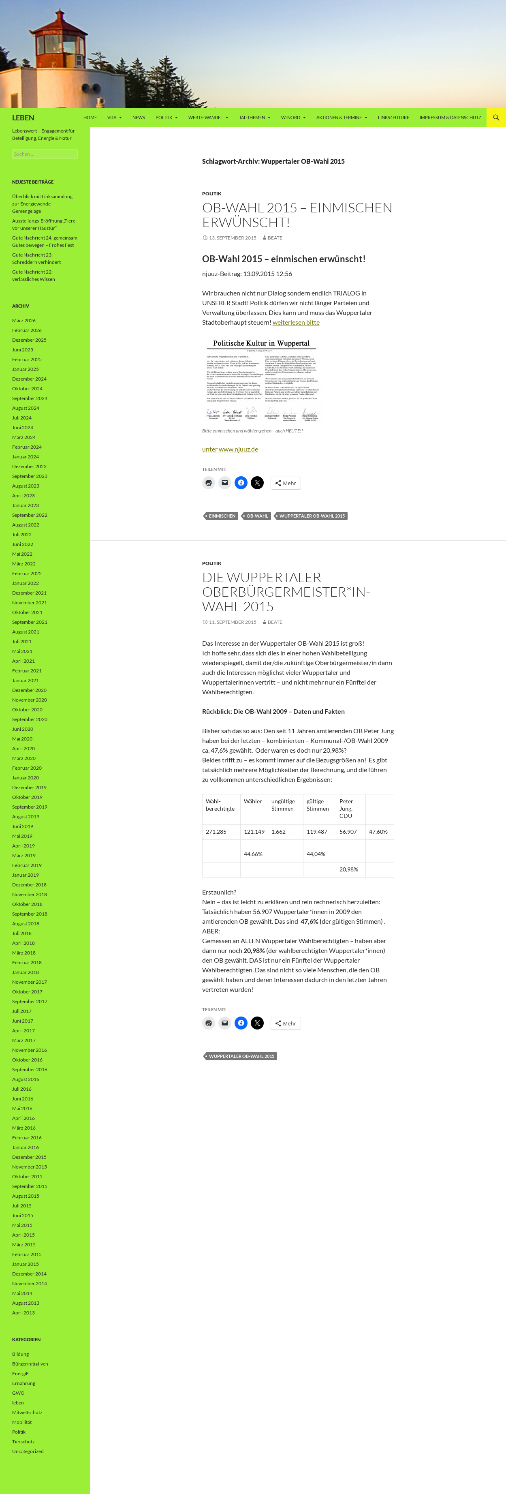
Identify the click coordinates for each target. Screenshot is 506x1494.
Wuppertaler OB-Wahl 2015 (312, 515)
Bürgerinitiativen (30, 1364)
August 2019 (25, 816)
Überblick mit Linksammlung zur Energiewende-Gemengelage (42, 203)
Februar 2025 (27, 359)
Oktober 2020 (27, 709)
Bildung (20, 1354)
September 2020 (29, 719)
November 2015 (29, 1167)
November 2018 (29, 894)
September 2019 (29, 807)
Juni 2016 (22, 1099)
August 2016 (25, 1079)
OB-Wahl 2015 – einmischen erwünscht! (297, 214)
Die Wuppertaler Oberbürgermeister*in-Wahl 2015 (286, 591)
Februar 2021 (27, 671)
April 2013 (23, 1313)
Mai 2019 (22, 836)
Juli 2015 (22, 1206)
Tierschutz (23, 1441)
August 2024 (25, 408)
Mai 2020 (22, 739)
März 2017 (24, 1040)
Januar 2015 (25, 1264)
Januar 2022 (25, 583)
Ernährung (23, 1383)
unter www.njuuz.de (230, 449)
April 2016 (23, 1118)
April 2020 (23, 748)
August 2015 (25, 1196)
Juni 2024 (22, 427)
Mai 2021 (22, 651)
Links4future (393, 117)
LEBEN (23, 117)
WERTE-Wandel (205, 117)
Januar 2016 (25, 1147)
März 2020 (24, 758)
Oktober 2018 (27, 904)
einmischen (222, 515)
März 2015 (24, 1244)
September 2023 (29, 476)
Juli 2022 (22, 534)
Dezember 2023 (29, 466)
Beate (275, 238)
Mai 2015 (22, 1225)
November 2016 (29, 1050)
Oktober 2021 (27, 612)
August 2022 (25, 525)
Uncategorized (28, 1451)
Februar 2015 (27, 1254)
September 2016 (29, 1069)
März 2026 (24, 320)
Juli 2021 (22, 641)
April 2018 (23, 943)
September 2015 (29, 1186)
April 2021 (23, 661)
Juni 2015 (22, 1215)
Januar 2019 (25, 875)
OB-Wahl (257, 515)
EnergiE (20, 1373)
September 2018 (29, 914)
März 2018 (24, 953)
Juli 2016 (22, 1089)
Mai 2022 (22, 554)
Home (90, 117)
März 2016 (24, 1128)
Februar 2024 (27, 447)
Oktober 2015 (27, 1176)
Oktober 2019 (27, 797)
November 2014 (29, 1283)
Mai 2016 (22, 1108)
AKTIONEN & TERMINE (339, 117)
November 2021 (29, 602)
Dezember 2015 (29, 1157)
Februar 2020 (27, 768)
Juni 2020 (22, 729)
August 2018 (25, 923)
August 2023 (25, 486)
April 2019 (23, 846)
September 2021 (29, 622)
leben (18, 1403)
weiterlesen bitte (296, 322)
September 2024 (29, 398)
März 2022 (24, 564)
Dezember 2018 (29, 885)
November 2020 (29, 700)
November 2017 (29, 982)
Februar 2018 (27, 962)
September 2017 (29, 1001)
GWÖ (18, 1393)
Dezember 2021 (29, 593)
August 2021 (25, 632)
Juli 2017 (22, 1011)
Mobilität (22, 1422)
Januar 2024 (25, 457)
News (138, 117)
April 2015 (23, 1235)
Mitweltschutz (27, 1412)
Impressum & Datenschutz (450, 117)
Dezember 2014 (29, 1274)
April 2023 (23, 495)
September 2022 (29, 515)
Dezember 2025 (29, 340)
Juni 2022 (22, 544)
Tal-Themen (252, 117)
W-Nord (290, 117)
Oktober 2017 (27, 992)
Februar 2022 (27, 573)
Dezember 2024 (29, 379)
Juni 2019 (22, 826)
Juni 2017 (22, 1021)
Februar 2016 (27, 1137)
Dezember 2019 (29, 787)
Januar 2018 (25, 972)
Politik (164, 117)
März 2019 (24, 855)
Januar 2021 (25, 680)
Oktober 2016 (27, 1060)
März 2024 (24, 437)
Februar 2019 (27, 865)
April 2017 (23, 1030)
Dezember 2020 (29, 690)
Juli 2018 (22, 933)
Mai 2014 (22, 1293)
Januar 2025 (25, 369)
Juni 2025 (22, 350)
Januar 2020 (25, 778)
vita (111, 117)
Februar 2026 (27, 330)
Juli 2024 (22, 418)
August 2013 (25, 1303)
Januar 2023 (25, 505)
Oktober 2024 (27, 388)
